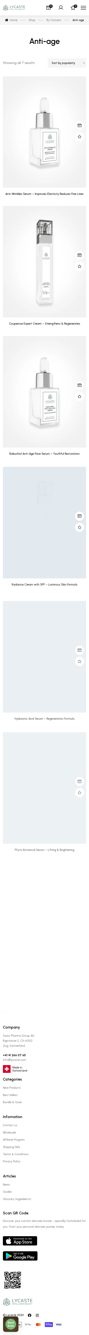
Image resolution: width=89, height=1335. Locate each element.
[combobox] (67, 63)
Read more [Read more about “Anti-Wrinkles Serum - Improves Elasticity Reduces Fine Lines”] (79, 125)
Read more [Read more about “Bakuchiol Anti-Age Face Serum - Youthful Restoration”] (79, 400)
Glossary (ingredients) (17, 1199)
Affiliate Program (14, 1139)
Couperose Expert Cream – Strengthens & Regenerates (44, 333)
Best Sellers (10, 1095)
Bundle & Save (12, 1102)
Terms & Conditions (15, 1154)
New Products (12, 1087)
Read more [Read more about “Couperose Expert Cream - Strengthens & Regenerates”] (79, 264)
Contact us (10, 1125)
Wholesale (9, 1132)
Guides (7, 1191)
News (6, 1184)
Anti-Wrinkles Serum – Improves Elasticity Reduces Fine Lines (44, 194)
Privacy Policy (11, 1161)
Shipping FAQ (11, 1147)
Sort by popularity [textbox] (63, 63)
